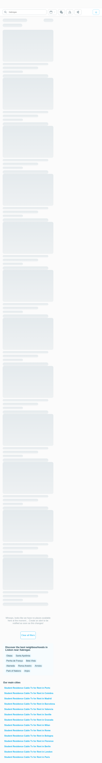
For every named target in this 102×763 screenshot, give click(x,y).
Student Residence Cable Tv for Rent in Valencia (28, 709)
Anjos (27, 671)
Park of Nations (13, 671)
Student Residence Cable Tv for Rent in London (28, 752)
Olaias (9, 656)
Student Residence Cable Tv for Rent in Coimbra (28, 693)
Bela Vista (31, 661)
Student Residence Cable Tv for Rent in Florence (28, 741)
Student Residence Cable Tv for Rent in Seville (27, 714)
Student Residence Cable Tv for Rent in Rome (27, 730)
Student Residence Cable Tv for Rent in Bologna (28, 736)
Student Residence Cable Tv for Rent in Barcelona (28, 704)
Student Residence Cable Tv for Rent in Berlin (27, 746)
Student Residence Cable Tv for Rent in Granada (28, 720)
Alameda (10, 666)
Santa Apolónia (23, 656)
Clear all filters (28, 635)
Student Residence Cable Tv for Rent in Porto (27, 688)
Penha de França (14, 661)
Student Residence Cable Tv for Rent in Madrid (28, 698)
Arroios (38, 666)
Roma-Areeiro (24, 666)
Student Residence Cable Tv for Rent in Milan (27, 725)
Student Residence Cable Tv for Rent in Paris (27, 757)
